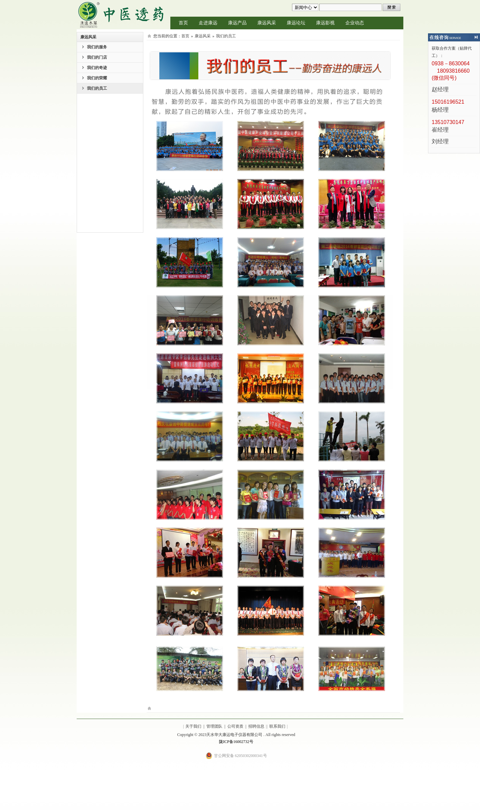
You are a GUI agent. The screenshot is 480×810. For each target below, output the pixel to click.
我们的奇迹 (97, 67)
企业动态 (354, 22)
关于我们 (193, 726)
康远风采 (266, 22)
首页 (183, 22)
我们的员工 (97, 88)
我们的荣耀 (97, 78)
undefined (305, 7)
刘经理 (440, 142)
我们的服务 (97, 47)
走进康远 (208, 22)
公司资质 (235, 726)
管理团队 (214, 726)
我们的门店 (97, 57)
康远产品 (237, 22)
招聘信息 (256, 726)
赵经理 (440, 90)
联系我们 (277, 726)
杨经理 (440, 110)
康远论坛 (296, 22)
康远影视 (325, 22)
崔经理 (440, 130)
